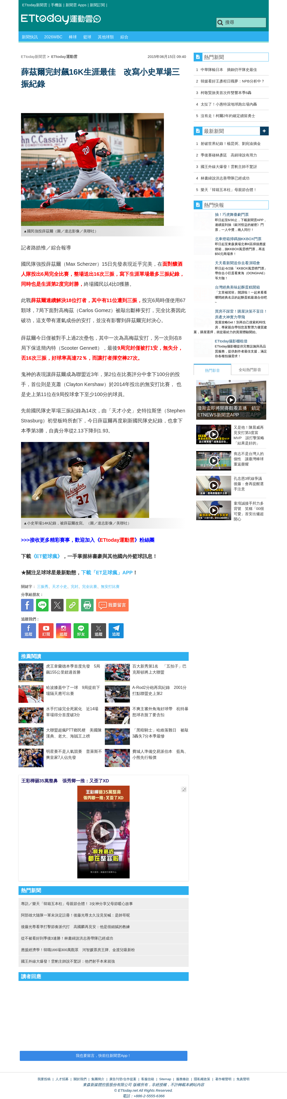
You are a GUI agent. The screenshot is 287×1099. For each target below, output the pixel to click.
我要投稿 (44, 1079)
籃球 (87, 37)
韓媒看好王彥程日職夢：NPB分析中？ (233, 81)
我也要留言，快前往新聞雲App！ (103, 1055)
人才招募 (62, 1079)
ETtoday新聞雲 (35, 5)
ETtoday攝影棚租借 (210, 321)
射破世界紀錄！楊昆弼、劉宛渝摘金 (231, 143)
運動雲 (65, 19)
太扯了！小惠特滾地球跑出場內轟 (229, 104)
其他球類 (106, 37)
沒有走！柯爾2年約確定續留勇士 (228, 116)
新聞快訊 (30, 37)
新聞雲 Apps (76, 5)
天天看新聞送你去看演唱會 (216, 253)
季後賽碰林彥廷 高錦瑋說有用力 (229, 155)
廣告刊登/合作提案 (122, 1079)
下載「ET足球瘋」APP (107, 572)
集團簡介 (97, 1079)
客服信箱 (147, 1079)
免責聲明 (242, 1079)
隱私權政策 (202, 1079)
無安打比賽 (110, 586)
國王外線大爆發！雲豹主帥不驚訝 (229, 166)
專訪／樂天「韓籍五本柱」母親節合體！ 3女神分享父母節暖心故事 (77, 903)
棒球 (73, 37)
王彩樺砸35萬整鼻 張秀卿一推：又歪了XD (65, 780)
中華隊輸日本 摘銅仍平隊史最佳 (229, 69)
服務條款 (182, 1079)
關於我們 (80, 1079)
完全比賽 (89, 586)
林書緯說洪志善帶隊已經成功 (225, 178)
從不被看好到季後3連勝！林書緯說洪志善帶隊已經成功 (67, 938)
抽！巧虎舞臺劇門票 (210, 214)
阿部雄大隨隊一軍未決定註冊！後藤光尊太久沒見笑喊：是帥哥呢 (75, 915)
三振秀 (42, 586)
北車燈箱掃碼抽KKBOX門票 (217, 234)
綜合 (124, 37)
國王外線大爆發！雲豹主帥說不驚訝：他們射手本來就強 (68, 961)
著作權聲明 (223, 1079)
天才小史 (59, 586)
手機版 (56, 5)
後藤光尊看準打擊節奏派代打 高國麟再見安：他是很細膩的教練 (75, 927)
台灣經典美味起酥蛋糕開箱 (216, 272)
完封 (74, 586)
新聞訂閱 (97, 5)
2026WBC (53, 37)
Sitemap (165, 1079)
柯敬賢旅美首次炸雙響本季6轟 (226, 92)
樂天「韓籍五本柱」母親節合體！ (229, 190)
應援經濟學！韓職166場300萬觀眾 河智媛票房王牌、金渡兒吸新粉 (78, 950)
